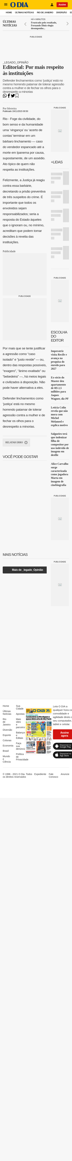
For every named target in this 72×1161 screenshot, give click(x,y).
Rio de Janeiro (45, 12)
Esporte (7, 735)
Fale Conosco (53, 775)
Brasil (6, 751)
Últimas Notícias (24, 12)
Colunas (7, 740)
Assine (62, 4)
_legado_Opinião (15, 62)
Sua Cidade (19, 707)
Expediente (40, 774)
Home (9, 12)
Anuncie (65, 774)
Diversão (61, 12)
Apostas (20, 714)
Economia (8, 745)
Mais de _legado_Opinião (27, 569)
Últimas (10, 23)
